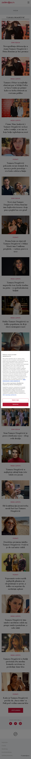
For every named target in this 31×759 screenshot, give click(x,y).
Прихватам (15, 404)
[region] (15, 379)
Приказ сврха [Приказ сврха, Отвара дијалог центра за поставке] (15, 400)
